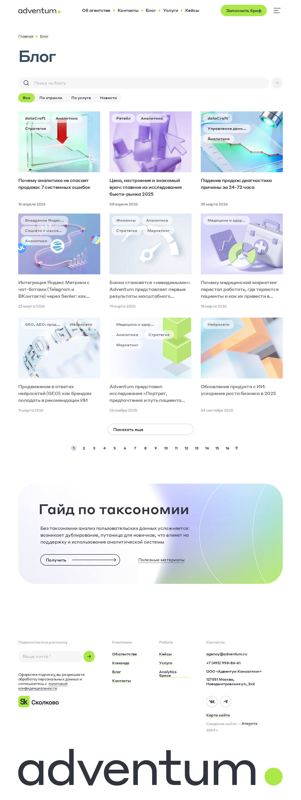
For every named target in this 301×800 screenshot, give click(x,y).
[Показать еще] (150, 429)
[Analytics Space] (174, 674)
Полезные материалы (161, 559)
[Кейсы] (192, 10)
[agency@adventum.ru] (226, 654)
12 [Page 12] (186, 448)
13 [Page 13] (196, 448)
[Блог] (151, 10)
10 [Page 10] (166, 448)
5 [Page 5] (114, 448)
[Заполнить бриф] (244, 10)
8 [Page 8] (145, 448)
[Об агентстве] (96, 10)
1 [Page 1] (73, 448)
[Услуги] (170, 10)
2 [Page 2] (84, 448)
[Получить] (80, 560)
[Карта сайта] (244, 715)
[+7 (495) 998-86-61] (223, 663)
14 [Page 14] (207, 448)
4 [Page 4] (104, 448)
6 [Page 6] (125, 448)
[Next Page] (236, 448)
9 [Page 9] (155, 448)
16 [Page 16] (227, 448)
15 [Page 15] (217, 448)
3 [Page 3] (94, 448)
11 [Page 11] (176, 448)
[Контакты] (128, 10)
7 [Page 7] (135, 448)
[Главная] (25, 36)
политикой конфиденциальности (42, 685)
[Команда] (120, 663)
